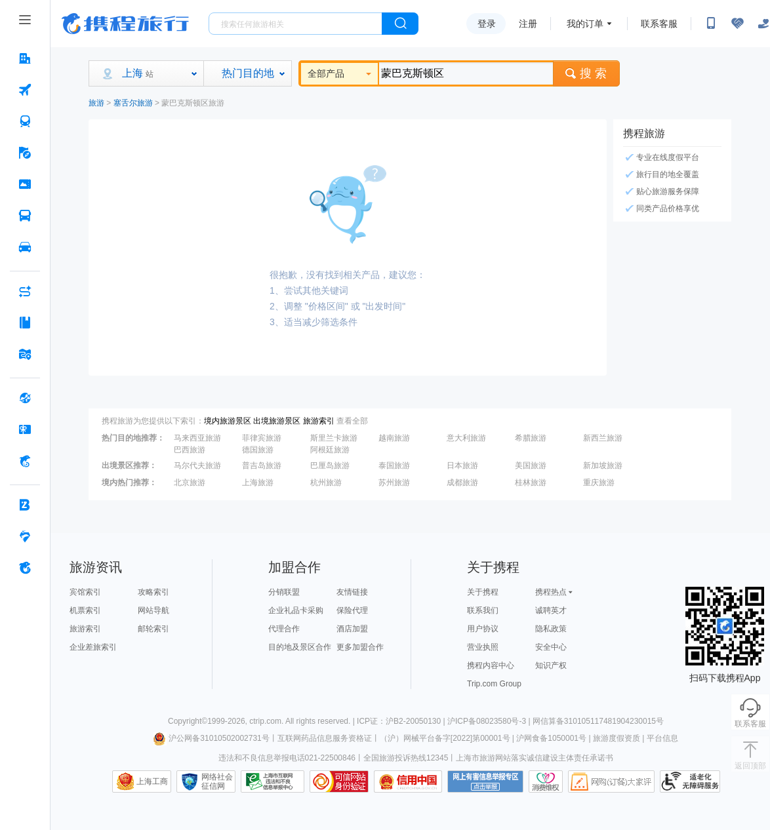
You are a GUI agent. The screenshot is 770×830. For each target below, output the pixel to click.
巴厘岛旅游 (330, 465)
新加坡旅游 (602, 465)
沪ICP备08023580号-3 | (490, 721)
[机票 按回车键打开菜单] (25, 90)
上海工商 (152, 781)
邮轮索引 (153, 628)
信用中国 (408, 781)
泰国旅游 (394, 465)
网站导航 (153, 610)
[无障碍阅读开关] (737, 23)
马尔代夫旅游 (197, 465)
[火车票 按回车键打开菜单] (25, 121)
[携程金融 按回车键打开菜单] (25, 461)
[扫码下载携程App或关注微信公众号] (711, 23)
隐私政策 (551, 628)
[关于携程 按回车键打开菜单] (25, 568)
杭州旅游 (326, 482)
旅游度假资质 (616, 738)
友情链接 (352, 592)
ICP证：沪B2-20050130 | (402, 721)
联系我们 (482, 610)
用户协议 (482, 628)
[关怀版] (763, 23)
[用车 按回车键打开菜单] (25, 247)
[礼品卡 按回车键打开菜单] (25, 429)
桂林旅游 (530, 482)
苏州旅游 (394, 482)
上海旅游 (258, 482)
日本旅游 (462, 465)
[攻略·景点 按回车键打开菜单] (25, 322)
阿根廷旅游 (330, 449)
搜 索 (586, 73)
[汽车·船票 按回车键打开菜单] (25, 215)
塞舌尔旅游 (133, 103)
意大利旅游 (466, 438)
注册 (528, 23)
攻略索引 (153, 592)
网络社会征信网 (217, 781)
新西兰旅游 (602, 438)
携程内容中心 (490, 665)
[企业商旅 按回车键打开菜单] (25, 505)
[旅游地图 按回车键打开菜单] (25, 354)
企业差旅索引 (93, 647)
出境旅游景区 (276, 420)
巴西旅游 (189, 449)
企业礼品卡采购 (295, 610)
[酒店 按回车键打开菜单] (25, 58)
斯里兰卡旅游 (333, 438)
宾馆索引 (85, 592)
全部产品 (339, 73)
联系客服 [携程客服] (659, 23)
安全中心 (551, 647)
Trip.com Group (494, 683)
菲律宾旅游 (261, 438)
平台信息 (662, 738)
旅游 (96, 103)
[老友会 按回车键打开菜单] (25, 536)
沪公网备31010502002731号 (211, 738)
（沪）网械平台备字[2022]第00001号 (445, 738)
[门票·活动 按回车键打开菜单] (25, 184)
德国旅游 (258, 449)
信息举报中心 (272, 781)
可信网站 (339, 781)
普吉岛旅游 (261, 465)
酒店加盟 (352, 628)
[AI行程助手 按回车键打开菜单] (25, 291)
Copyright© (187, 721)
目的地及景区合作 (299, 647)
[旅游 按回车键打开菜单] (25, 153)
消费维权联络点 (546, 781)
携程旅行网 (125, 23)
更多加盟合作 (360, 647)
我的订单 (585, 23)
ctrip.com (265, 721)
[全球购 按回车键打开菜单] (25, 398)
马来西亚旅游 (197, 438)
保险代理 (352, 610)
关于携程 (482, 592)
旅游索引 (318, 420)
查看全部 (352, 420)
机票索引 (85, 610)
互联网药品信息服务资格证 (324, 738)
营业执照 (482, 647)
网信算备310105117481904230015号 (598, 721)
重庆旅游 (599, 482)
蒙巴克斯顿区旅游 (192, 103)
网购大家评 (611, 781)
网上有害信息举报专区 (485, 781)
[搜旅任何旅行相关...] (295, 23)
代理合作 (284, 628)
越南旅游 (394, 438)
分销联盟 (284, 592)
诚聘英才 (551, 610)
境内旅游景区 (227, 420)
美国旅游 (530, 465)
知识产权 (551, 665)
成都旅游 (462, 482)
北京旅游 (189, 482)
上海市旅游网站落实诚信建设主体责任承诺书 (534, 757)
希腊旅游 (530, 438)
